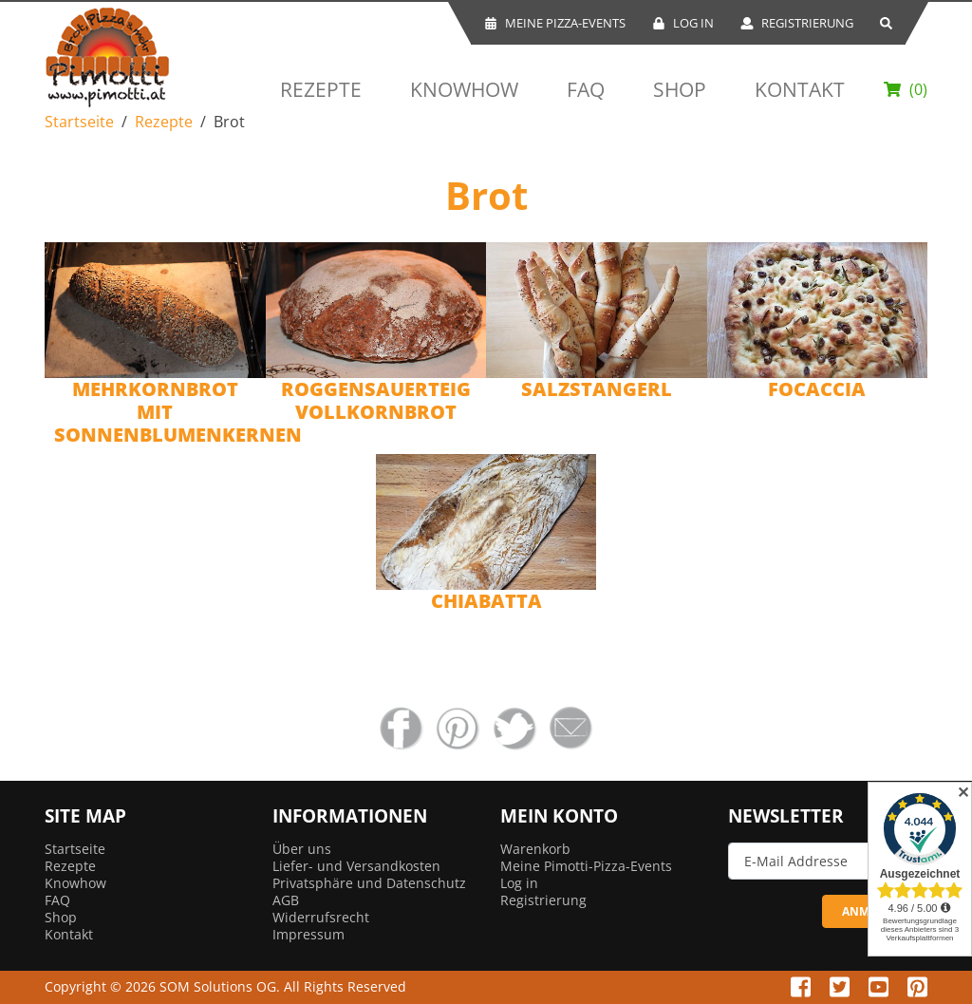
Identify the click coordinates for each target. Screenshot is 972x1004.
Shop (679, 90)
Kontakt (800, 90)
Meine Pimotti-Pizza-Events (586, 866)
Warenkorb (535, 849)
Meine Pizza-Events (555, 22)
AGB (285, 900)
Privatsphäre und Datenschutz (369, 883)
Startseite (79, 121)
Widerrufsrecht (320, 917)
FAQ (586, 90)
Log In (683, 22)
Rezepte (321, 90)
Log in (519, 883)
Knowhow (464, 90)
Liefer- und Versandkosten (356, 866)
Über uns (301, 849)
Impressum (308, 934)
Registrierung (796, 22)
